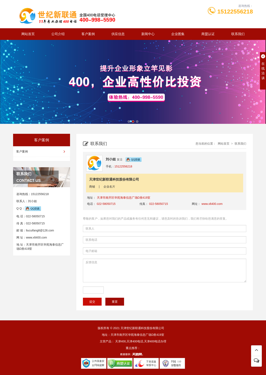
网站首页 (28, 34)
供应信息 (118, 34)
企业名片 (109, 186)
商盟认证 (208, 34)
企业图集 (178, 34)
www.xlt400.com (36, 237)
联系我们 (238, 34)
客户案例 (88, 34)
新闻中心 (148, 34)
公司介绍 (58, 34)
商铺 (92, 186)
